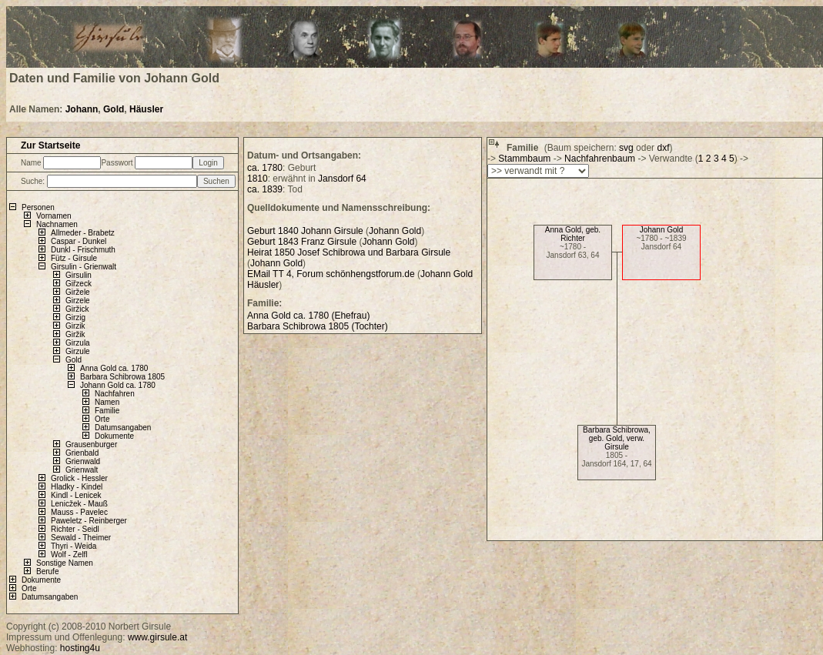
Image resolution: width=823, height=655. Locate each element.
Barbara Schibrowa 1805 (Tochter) (317, 326)
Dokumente (114, 436)
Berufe (47, 571)
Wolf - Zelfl (69, 554)
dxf (663, 147)
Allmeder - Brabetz (83, 233)
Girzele (77, 300)
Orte (102, 419)
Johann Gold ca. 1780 (118, 385)
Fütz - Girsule (74, 258)
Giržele (77, 292)
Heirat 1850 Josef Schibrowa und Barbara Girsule (348, 252)
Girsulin (78, 275)
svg (626, 147)
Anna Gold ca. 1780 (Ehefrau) (308, 315)
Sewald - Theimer (81, 537)
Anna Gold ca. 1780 (114, 368)
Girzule (77, 351)
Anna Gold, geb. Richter (573, 234)
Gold (113, 109)
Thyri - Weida (73, 546)
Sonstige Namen (64, 563)
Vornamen (54, 216)
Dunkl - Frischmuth (83, 250)
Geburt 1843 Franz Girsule (301, 241)
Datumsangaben (123, 427)
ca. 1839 (265, 189)
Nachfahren (115, 393)
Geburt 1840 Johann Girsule (305, 231)
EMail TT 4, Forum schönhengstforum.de (331, 274)
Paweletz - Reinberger (89, 520)
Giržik (75, 334)
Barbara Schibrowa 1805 (122, 377)
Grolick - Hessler (79, 478)
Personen (38, 207)
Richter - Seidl (75, 529)
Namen (107, 402)
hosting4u (80, 648)
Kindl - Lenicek (76, 495)
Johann (82, 109)
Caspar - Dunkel (78, 241)
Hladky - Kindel (76, 487)
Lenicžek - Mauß (79, 504)
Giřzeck (78, 283)
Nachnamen (57, 224)
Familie (107, 410)
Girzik (75, 326)
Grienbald (82, 453)
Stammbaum (524, 158)
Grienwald (82, 461)
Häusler (146, 109)
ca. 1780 (265, 167)
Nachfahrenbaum (599, 158)
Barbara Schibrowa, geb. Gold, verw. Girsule (617, 438)
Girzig (75, 317)
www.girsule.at (157, 637)
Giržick (77, 309)
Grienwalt (81, 470)
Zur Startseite (50, 145)
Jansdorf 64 (342, 178)
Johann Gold (662, 230)
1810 (257, 178)
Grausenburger (91, 444)
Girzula (77, 343)
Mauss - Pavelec (79, 512)
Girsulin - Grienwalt (83, 266)
